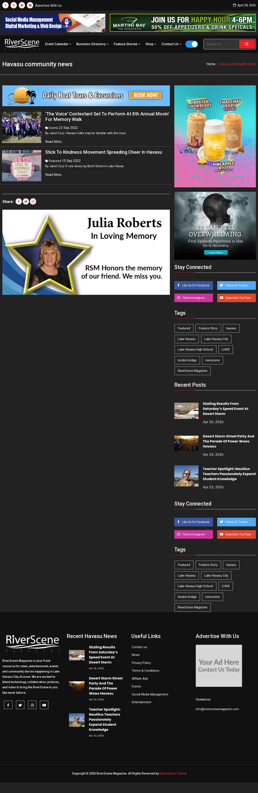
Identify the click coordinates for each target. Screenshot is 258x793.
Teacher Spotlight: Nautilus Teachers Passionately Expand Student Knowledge (229, 473)
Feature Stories (127, 44)
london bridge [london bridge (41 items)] (187, 360)
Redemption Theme (172, 773)
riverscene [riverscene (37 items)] (212, 360)
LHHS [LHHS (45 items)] (226, 349)
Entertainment (141, 702)
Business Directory (93, 44)
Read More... (54, 142)
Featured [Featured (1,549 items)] (184, 328)
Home (210, 64)
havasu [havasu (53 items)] (231, 328)
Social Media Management (150, 694)
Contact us (139, 647)
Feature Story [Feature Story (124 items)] (208, 328)
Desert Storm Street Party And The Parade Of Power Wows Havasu (228, 441)
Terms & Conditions (145, 671)
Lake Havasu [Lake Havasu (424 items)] (187, 339)
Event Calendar (58, 44)
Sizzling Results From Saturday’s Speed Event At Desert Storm (225, 408)
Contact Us (172, 44)
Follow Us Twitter (236, 285)
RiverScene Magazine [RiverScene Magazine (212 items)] (192, 371)
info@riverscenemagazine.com (217, 709)
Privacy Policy (141, 663)
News (136, 655)
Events (53, 128)
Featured (55, 161)
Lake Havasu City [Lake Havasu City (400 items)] (216, 339)
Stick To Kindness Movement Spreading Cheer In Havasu (103, 152)
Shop (151, 44)
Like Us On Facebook (195, 285)
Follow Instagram (193, 297)
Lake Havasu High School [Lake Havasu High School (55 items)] (195, 349)
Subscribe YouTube (238, 297)
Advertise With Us (48, 6)
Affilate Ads (140, 678)
